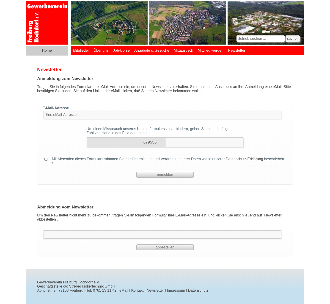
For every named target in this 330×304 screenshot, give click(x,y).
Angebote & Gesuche (151, 50)
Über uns (101, 50)
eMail (123, 290)
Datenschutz (198, 290)
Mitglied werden (210, 50)
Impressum (176, 290)
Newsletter (236, 50)
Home (47, 50)
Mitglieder (81, 50)
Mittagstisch (183, 50)
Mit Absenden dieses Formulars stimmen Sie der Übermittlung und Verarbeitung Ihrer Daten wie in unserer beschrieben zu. (164, 161)
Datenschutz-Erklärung (244, 159)
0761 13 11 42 (104, 290)
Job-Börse (121, 50)
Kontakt (137, 290)
